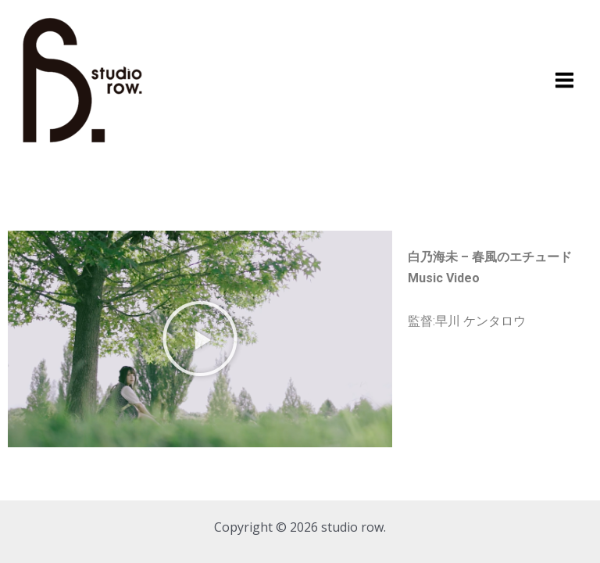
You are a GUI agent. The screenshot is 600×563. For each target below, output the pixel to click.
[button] (200, 338)
